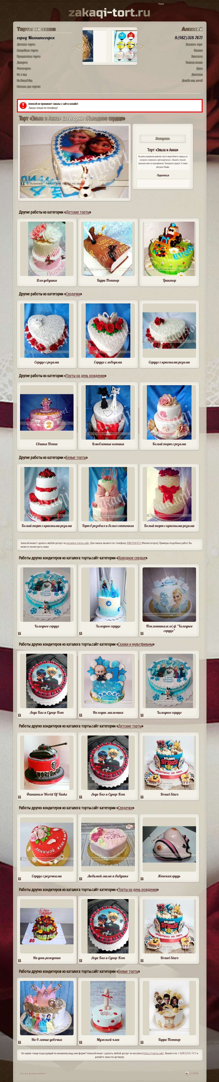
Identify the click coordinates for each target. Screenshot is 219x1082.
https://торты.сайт (153, 1053)
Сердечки (73, 294)
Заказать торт (194, 44)
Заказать (163, 138)
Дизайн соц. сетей (192, 80)
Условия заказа (194, 62)
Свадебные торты (27, 50)
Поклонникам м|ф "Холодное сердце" (169, 628)
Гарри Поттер (108, 280)
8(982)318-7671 (188, 1053)
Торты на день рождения (85, 375)
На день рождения (46, 957)
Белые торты (76, 457)
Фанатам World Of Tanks (47, 794)
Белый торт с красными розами (46, 525)
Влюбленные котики (108, 444)
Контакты (197, 56)
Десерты (22, 62)
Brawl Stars (169, 794)
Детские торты (26, 44)
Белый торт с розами (169, 444)
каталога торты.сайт (77, 543)
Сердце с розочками (47, 876)
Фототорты (24, 68)
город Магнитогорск (36, 37)
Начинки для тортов (28, 86)
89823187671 (134, 543)
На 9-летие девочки (46, 1039)
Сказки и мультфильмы (135, 644)
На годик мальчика (108, 712)
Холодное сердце (132, 558)
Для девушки (47, 280)
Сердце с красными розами (169, 362)
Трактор (169, 280)
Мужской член (108, 1039)
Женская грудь (169, 876)
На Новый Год (24, 80)
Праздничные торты (28, 56)
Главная (198, 50)
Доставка (197, 74)
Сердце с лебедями (108, 362)
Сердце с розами (46, 362)
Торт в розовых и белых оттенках (108, 525)
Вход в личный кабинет (33, 1073)
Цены (200, 68)
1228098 (191, 1073)
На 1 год (22, 74)
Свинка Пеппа (47, 444)
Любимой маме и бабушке (108, 876)
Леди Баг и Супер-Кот (47, 712)
